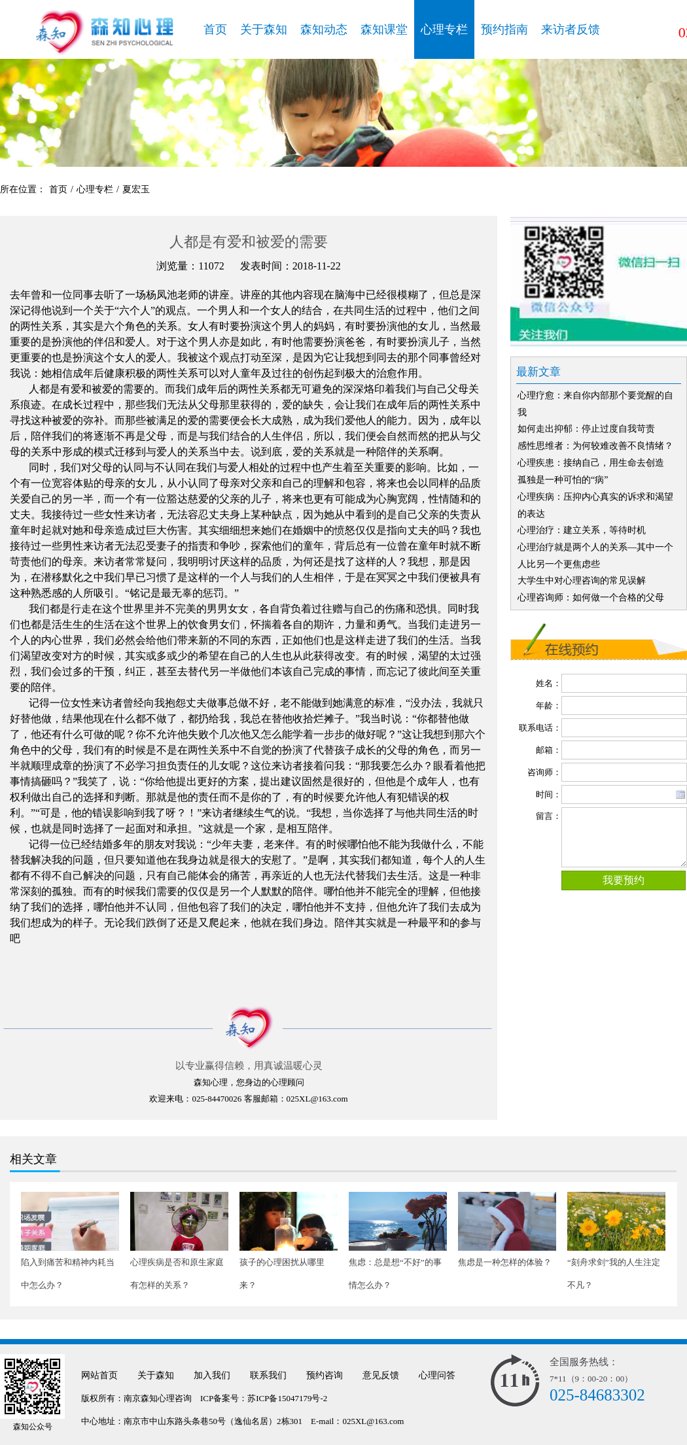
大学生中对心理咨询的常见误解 (582, 580)
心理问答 (437, 1375)
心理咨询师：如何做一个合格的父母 (591, 597)
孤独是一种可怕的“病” (563, 480)
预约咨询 (324, 1375)
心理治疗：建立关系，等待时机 (582, 530)
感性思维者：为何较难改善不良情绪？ (595, 446)
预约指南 (504, 29)
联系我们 (268, 1375)
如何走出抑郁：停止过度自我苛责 (586, 429)
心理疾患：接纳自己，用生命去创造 (591, 463)
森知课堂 (384, 29)
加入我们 (212, 1375)
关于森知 (263, 29)
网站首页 (99, 1375)
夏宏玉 (136, 189)
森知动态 (323, 29)
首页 (215, 29)
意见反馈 (380, 1375)
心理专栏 (444, 29)
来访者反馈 (570, 29)
